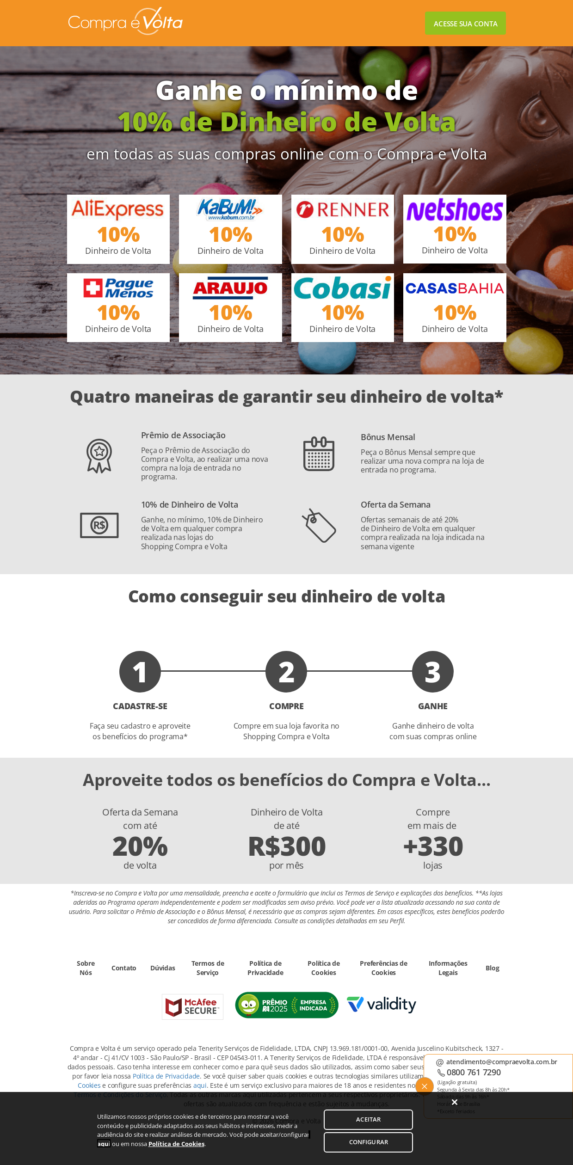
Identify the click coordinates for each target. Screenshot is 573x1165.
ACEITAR (368, 1126)
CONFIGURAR (368, 1149)
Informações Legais (448, 968)
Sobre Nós (86, 968)
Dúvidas (162, 967)
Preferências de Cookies (383, 968)
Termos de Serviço (207, 968)
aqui (200, 1085)
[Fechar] (454, 1109)
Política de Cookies (323, 968)
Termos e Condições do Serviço (120, 1094)
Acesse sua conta (465, 23)
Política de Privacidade (265, 968)
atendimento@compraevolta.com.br (501, 1061)
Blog (492, 967)
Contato (123, 967)
